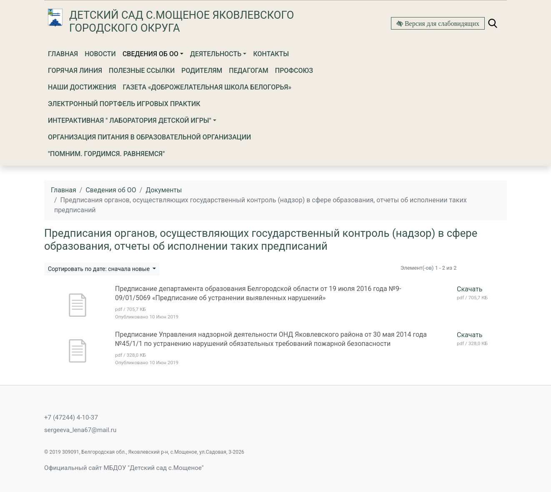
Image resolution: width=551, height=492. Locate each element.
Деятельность (215, 54)
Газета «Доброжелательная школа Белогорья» (207, 87)
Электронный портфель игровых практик (124, 104)
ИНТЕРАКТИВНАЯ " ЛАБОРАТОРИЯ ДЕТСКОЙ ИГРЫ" (129, 120)
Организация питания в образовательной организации (149, 137)
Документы (163, 190)
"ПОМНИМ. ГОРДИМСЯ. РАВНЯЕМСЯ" (106, 154)
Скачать (469, 289)
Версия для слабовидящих (441, 23)
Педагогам (248, 71)
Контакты (271, 54)
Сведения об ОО (150, 54)
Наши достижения (82, 87)
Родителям (201, 71)
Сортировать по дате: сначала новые (99, 269)
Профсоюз (294, 71)
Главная (63, 54)
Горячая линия (75, 71)
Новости (100, 54)
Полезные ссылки (142, 71)
